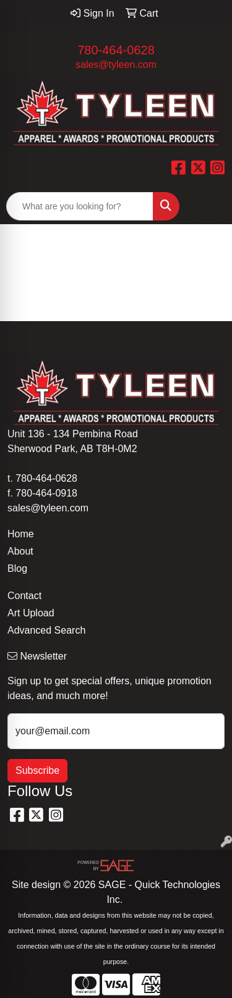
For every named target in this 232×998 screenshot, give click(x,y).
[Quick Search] (79, 206)
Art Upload (30, 613)
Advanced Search (46, 630)
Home (20, 534)
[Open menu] (207, 206)
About (20, 551)
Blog (17, 568)
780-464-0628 (116, 50)
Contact (24, 595)
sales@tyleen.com (116, 64)
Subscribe (37, 770)
